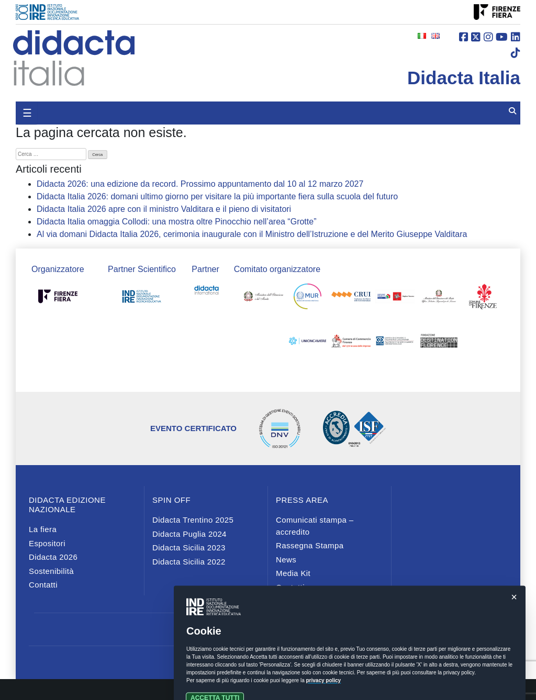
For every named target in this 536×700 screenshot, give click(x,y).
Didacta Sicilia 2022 (189, 561)
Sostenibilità (51, 571)
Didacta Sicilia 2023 (189, 547)
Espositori (47, 543)
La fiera (43, 529)
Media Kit (293, 573)
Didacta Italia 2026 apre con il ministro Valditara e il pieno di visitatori (164, 209)
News (286, 559)
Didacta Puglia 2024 (189, 533)
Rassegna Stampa (309, 545)
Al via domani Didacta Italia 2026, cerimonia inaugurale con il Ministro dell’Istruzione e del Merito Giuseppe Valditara (252, 234)
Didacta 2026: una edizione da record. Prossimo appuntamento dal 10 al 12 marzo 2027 (200, 183)
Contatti (43, 584)
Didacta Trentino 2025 (192, 519)
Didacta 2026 (53, 556)
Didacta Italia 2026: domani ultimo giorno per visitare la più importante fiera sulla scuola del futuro (217, 196)
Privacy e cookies (268, 657)
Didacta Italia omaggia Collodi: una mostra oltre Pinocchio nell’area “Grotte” (176, 221)
